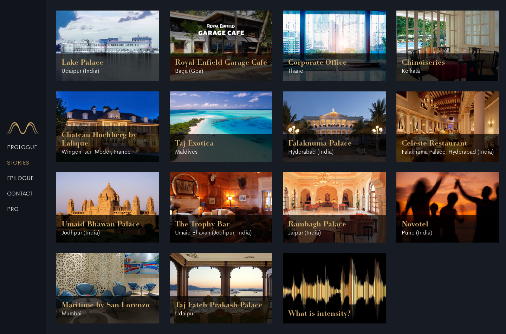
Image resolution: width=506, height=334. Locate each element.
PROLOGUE (22, 147)
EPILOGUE (20, 178)
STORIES (18, 163)
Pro (13, 209)
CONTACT (20, 194)
